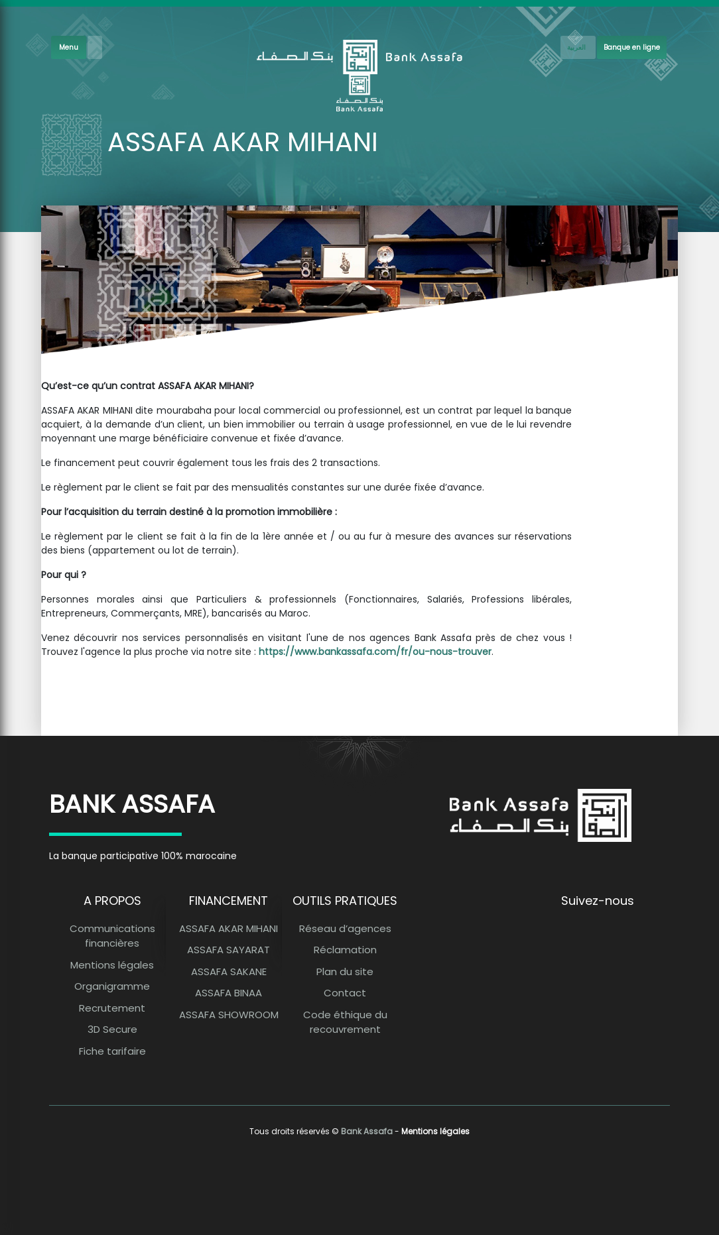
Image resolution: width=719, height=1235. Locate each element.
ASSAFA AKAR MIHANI (228, 928)
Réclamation (345, 950)
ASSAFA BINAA (228, 993)
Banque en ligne (632, 47)
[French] (578, 47)
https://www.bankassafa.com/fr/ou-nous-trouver (375, 651)
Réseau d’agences (345, 928)
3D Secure (112, 1029)
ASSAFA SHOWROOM (229, 1015)
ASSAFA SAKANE (229, 971)
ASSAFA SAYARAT (228, 950)
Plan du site (344, 971)
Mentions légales (112, 965)
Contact (345, 993)
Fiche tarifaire (112, 1051)
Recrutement (112, 1008)
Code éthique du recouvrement (345, 1022)
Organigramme (112, 986)
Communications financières (112, 936)
